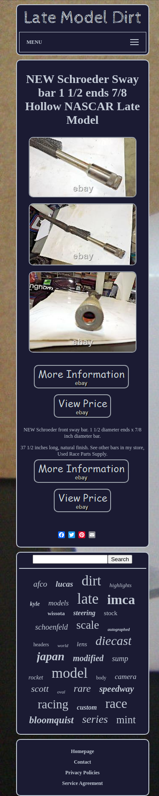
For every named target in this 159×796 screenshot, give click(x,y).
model (70, 673)
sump (120, 658)
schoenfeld (51, 627)
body (101, 678)
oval (61, 691)
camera (126, 677)
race (116, 703)
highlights (120, 585)
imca (121, 599)
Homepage (82, 751)
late (88, 599)
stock (110, 613)
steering (84, 612)
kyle (35, 604)
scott (40, 688)
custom (87, 707)
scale (87, 625)
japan (50, 656)
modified (88, 658)
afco (40, 583)
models (58, 603)
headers (41, 645)
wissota (55, 613)
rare (82, 688)
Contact (82, 762)
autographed (119, 629)
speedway (116, 689)
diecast (113, 640)
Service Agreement (82, 783)
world (62, 645)
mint (126, 719)
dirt (91, 580)
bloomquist (51, 720)
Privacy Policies (82, 773)
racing (53, 704)
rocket (35, 677)
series (95, 719)
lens (82, 644)
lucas (64, 583)
